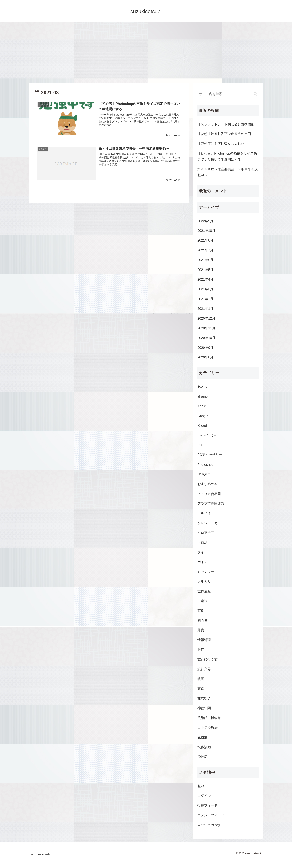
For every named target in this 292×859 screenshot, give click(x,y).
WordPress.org (208, 825)
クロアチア (205, 533)
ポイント (204, 562)
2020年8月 (205, 357)
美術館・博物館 (209, 718)
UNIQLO (203, 474)
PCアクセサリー (209, 455)
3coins (202, 386)
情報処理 (204, 640)
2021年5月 (205, 270)
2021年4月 (205, 279)
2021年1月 (205, 309)
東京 (200, 689)
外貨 (200, 630)
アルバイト (205, 513)
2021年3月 (205, 289)
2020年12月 (206, 318)
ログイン (204, 796)
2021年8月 (205, 240)
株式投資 (204, 698)
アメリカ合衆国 (209, 494)
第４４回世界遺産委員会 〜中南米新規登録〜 (227, 172)
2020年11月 (206, 328)
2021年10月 (206, 231)
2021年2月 (205, 299)
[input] (228, 94)
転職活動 (204, 747)
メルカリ (204, 581)
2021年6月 (205, 260)
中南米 (202, 601)
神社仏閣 (204, 708)
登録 (200, 786)
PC (199, 445)
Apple (201, 406)
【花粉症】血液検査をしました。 (222, 144)
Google (202, 416)
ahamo (202, 396)
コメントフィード (210, 815)
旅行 (200, 650)
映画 (200, 679)
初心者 (202, 620)
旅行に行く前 (207, 659)
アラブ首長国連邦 (210, 503)
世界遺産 (204, 591)
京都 (200, 610)
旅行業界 (204, 669)
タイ (200, 552)
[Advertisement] (146, 52)
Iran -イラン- (206, 435)
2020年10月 (206, 338)
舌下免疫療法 (207, 727)
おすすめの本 (207, 484)
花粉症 (202, 737)
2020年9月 (205, 348)
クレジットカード (210, 523)
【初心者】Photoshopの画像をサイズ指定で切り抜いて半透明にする (227, 156)
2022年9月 (205, 221)
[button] (255, 94)
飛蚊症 (202, 757)
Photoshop (205, 465)
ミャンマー (205, 572)
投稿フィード (207, 805)
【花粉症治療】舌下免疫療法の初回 (224, 134)
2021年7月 (205, 250)
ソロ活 (202, 542)
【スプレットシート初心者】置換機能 (225, 124)
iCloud (202, 425)
